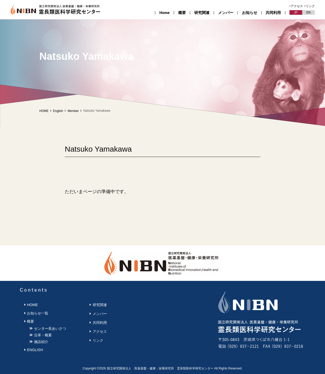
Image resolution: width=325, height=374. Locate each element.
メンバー (225, 12)
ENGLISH (35, 350)
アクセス (297, 6)
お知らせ (249, 12)
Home (164, 12)
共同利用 (273, 12)
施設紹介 (41, 342)
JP (296, 12)
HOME (43, 111)
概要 (182, 12)
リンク (310, 6)
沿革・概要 (43, 335)
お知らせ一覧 (37, 313)
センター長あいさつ (50, 328)
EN (308, 12)
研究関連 (201, 12)
